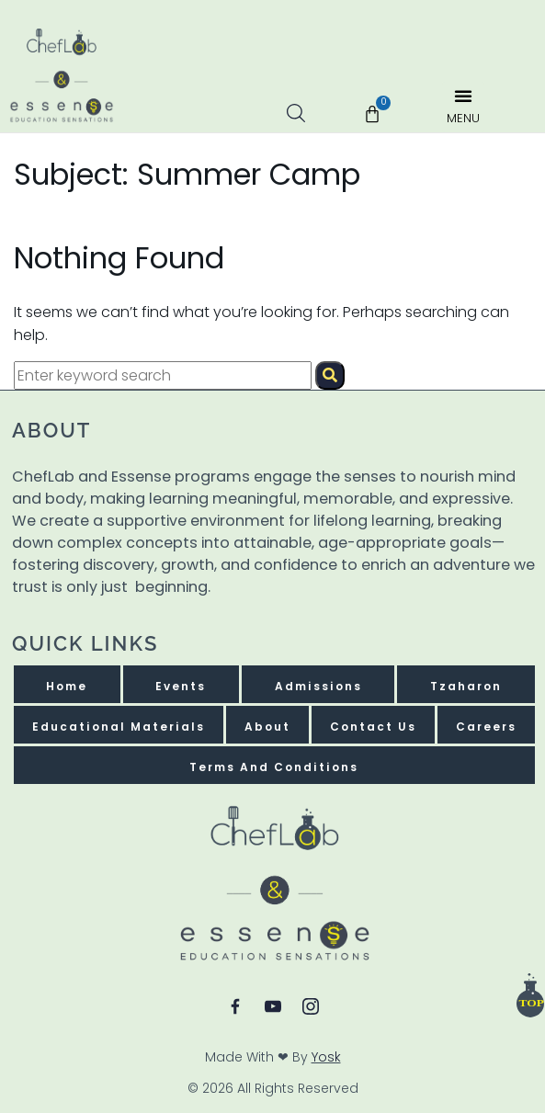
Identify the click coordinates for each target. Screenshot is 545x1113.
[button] (463, 107)
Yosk (326, 1057)
